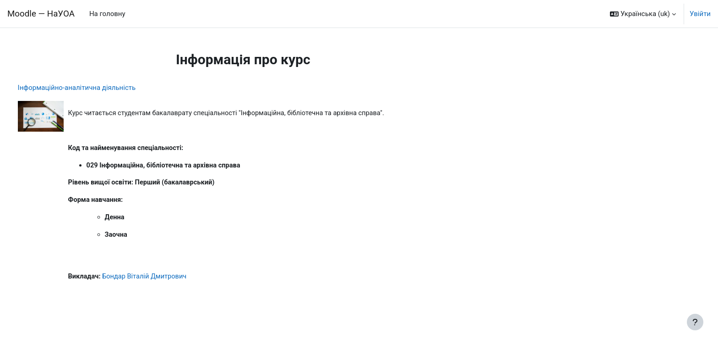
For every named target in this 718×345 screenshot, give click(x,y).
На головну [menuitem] (107, 14)
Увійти (700, 14)
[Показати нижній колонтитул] (695, 322)
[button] (643, 14)
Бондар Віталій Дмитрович (163, 279)
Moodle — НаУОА (41, 14)
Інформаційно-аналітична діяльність (94, 87)
